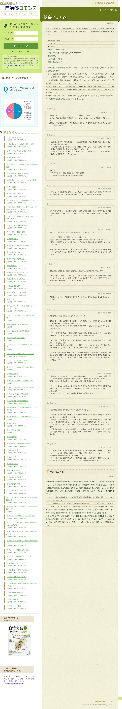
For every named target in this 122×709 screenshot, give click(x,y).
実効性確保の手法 (16, 472)
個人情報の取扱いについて (105, 701)
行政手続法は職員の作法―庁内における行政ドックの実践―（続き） (22, 209)
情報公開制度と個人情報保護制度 (18, 445)
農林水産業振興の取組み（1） (17, 280)
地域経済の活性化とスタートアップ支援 (21, 181)
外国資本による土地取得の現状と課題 (20, 145)
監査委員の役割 (16, 465)
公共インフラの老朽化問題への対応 (19, 152)
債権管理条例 (16, 424)
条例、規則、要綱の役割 (16, 233)
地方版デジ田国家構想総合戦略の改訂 (20, 247)
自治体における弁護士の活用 (17, 362)
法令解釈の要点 (16, 240)
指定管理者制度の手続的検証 (17, 402)
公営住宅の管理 (16, 375)
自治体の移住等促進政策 (16, 260)
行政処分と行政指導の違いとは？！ (19, 558)
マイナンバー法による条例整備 (18, 551)
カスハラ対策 (16, 188)
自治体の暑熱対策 (16, 159)
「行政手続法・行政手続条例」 (18, 571)
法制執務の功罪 (16, 451)
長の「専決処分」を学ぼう (17, 492)
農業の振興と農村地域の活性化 (18, 174)
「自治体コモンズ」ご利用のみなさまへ (15, 78)
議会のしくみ (16, 458)
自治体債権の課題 (16, 485)
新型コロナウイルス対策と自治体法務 (20, 368)
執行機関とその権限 (16, 607)
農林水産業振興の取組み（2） (17, 273)
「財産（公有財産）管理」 (16, 578)
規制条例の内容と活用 (16, 478)
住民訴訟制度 (16, 438)
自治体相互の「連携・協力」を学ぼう (21, 517)
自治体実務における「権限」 (17, 294)
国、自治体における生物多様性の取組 (20, 201)
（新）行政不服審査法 (16, 594)
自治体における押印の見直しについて (20, 355)
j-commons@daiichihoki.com (16, 65)
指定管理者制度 (16, 600)
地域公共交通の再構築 (16, 195)
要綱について (16, 300)
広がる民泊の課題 (13, 431)
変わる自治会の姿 (16, 253)
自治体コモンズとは (104, 3)
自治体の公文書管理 (16, 138)
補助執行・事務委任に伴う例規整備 (19, 382)
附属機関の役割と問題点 (16, 564)
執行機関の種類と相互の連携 (17, 395)
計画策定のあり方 (16, 287)
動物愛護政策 (16, 267)
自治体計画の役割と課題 (15, 339)
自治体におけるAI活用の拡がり (17, 226)
